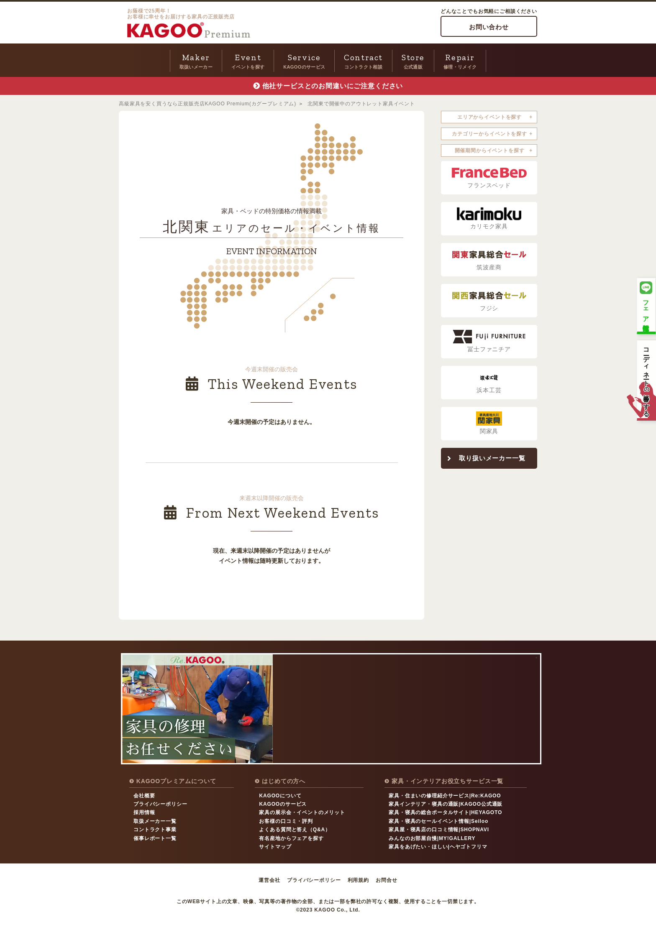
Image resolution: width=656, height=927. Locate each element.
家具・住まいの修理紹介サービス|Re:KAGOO (445, 796)
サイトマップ (275, 847)
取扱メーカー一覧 (155, 821)
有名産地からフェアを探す (291, 838)
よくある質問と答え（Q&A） (294, 830)
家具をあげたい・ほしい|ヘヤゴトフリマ (438, 847)
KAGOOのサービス (304, 60)
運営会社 (269, 880)
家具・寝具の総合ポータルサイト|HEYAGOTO (445, 812)
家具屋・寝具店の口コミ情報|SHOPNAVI (439, 830)
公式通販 (413, 60)
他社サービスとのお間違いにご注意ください (332, 85)
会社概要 (144, 796)
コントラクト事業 (155, 830)
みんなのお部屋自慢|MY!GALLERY (432, 838)
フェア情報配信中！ (646, 304)
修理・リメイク (460, 60)
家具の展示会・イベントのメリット (302, 812)
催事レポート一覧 (155, 838)
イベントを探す (247, 60)
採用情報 (144, 812)
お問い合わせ (489, 27)
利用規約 (358, 880)
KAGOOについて (280, 796)
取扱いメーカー (196, 60)
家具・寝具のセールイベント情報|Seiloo (438, 821)
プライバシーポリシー (160, 804)
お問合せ (386, 880)
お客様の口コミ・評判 (286, 821)
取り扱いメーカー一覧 (492, 458)
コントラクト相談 (363, 60)
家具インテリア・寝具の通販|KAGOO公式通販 (445, 804)
